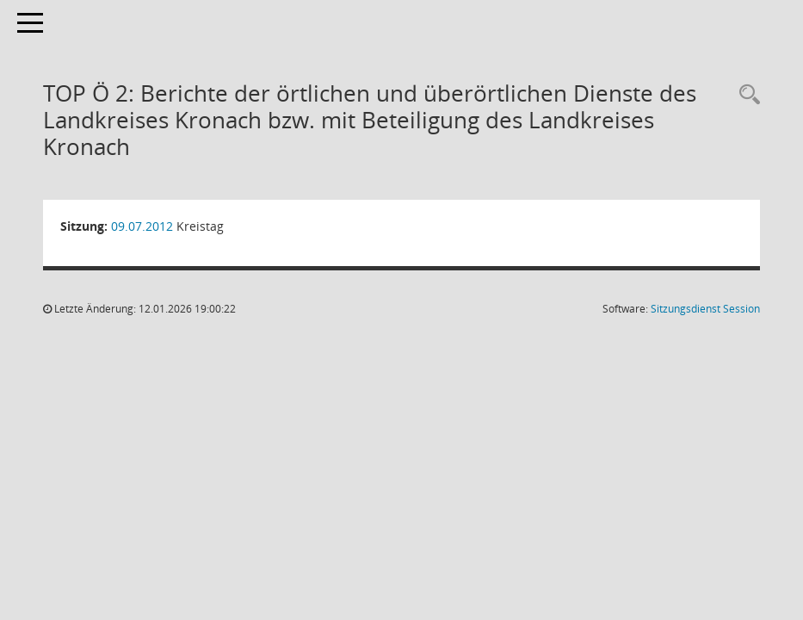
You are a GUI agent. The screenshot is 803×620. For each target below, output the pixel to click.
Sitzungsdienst (705, 308)
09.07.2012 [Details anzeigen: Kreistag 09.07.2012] (142, 226)
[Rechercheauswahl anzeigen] (745, 95)
